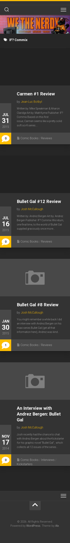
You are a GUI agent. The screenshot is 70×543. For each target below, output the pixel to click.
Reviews (46, 138)
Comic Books (29, 138)
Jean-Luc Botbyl (31, 101)
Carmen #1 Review (36, 94)
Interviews (48, 460)
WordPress (33, 525)
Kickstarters (24, 464)
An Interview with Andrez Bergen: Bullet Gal (39, 414)
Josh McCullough (32, 209)
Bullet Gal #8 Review (37, 304)
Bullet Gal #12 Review (39, 201)
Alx (57, 525)
